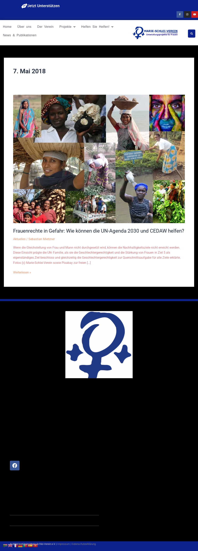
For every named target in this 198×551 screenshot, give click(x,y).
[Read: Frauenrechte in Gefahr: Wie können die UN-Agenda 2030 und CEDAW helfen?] (99, 159)
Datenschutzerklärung (84, 544)
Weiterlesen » (22, 272)
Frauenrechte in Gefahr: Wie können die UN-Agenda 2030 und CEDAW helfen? (98, 231)
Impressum (63, 544)
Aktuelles (19, 239)
